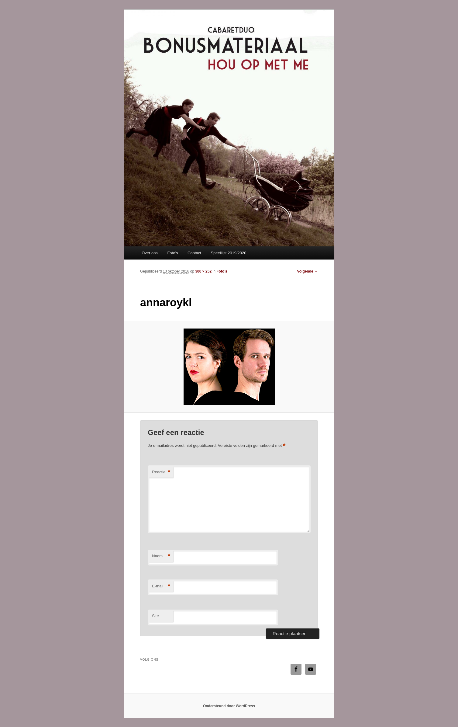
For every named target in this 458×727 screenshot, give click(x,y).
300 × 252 (203, 271)
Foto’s (172, 253)
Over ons (150, 253)
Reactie (161, 472)
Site (155, 616)
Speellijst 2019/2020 (228, 253)
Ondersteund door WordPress (229, 706)
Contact (194, 253)
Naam (161, 556)
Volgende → (307, 271)
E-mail (161, 586)
